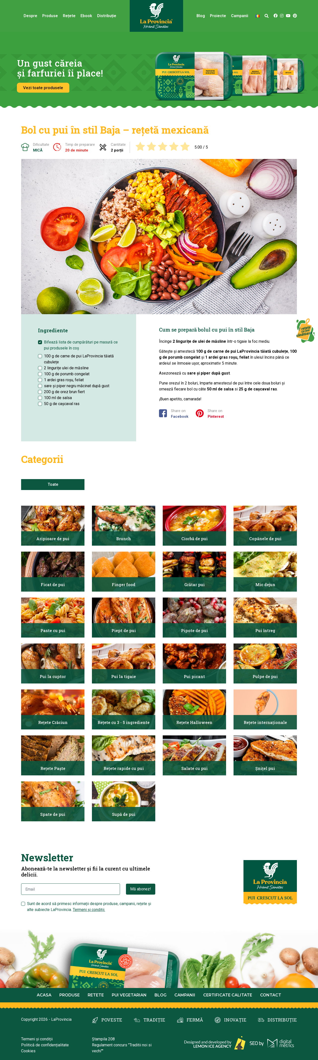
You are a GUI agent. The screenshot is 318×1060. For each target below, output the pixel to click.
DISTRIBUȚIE (282, 1020)
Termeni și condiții (37, 1039)
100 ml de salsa (58, 397)
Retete (96, 995)
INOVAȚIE (235, 1020)
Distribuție (106, 15)
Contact (270, 995)
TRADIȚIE (154, 1020)
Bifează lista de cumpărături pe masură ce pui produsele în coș (81, 345)
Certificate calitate (227, 995)
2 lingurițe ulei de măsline (66, 368)
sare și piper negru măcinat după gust (76, 385)
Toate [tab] (53, 484)
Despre (30, 15)
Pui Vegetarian (129, 995)
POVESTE (111, 1020)
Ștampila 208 (103, 1039)
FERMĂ (195, 1020)
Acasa (44, 995)
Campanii (239, 15)
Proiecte (218, 15)
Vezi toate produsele (43, 88)
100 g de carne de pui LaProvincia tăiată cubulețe (79, 359)
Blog (201, 15)
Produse (50, 15)
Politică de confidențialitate (45, 1045)
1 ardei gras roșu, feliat (64, 380)
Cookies (28, 1051)
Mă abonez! (140, 889)
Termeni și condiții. (89, 909)
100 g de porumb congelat (66, 374)
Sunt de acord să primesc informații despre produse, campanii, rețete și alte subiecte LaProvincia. (89, 906)
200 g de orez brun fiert (64, 391)
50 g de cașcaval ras (62, 403)
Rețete (69, 15)
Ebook (86, 15)
